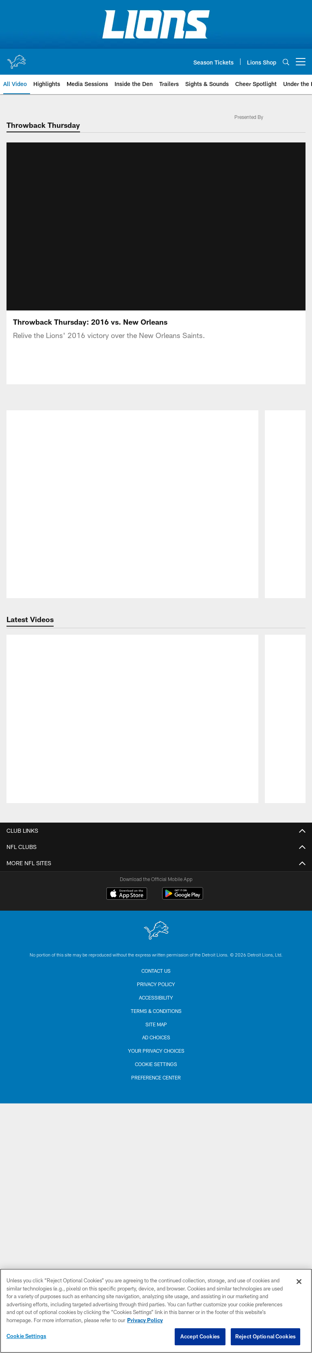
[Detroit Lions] (156, 1170)
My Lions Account (156, 915)
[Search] (286, 61)
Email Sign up (156, 728)
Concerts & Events (156, 1067)
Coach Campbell (156, 851)
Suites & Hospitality (156, 959)
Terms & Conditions (156, 1250)
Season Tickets (156, 930)
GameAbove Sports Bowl (156, 1052)
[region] (156, 1311)
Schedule (156, 822)
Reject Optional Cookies (265, 1336)
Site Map (156, 1263)
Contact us (156, 1210)
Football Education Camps (156, 1023)
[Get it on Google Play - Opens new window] (182, 1136)
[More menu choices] (301, 61)
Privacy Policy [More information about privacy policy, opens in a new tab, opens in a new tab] (145, 1320)
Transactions (156, 880)
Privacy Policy (156, 757)
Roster (156, 807)
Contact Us (156, 685)
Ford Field (156, 1038)
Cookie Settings (26, 1336)
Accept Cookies (200, 1336)
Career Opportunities (156, 714)
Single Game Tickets (156, 944)
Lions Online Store (156, 1009)
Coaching (156, 836)
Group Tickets (156, 973)
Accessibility (156, 1236)
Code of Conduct (156, 772)
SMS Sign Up (156, 742)
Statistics (156, 865)
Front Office (156, 699)
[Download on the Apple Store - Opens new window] (126, 1133)
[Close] (299, 1282)
